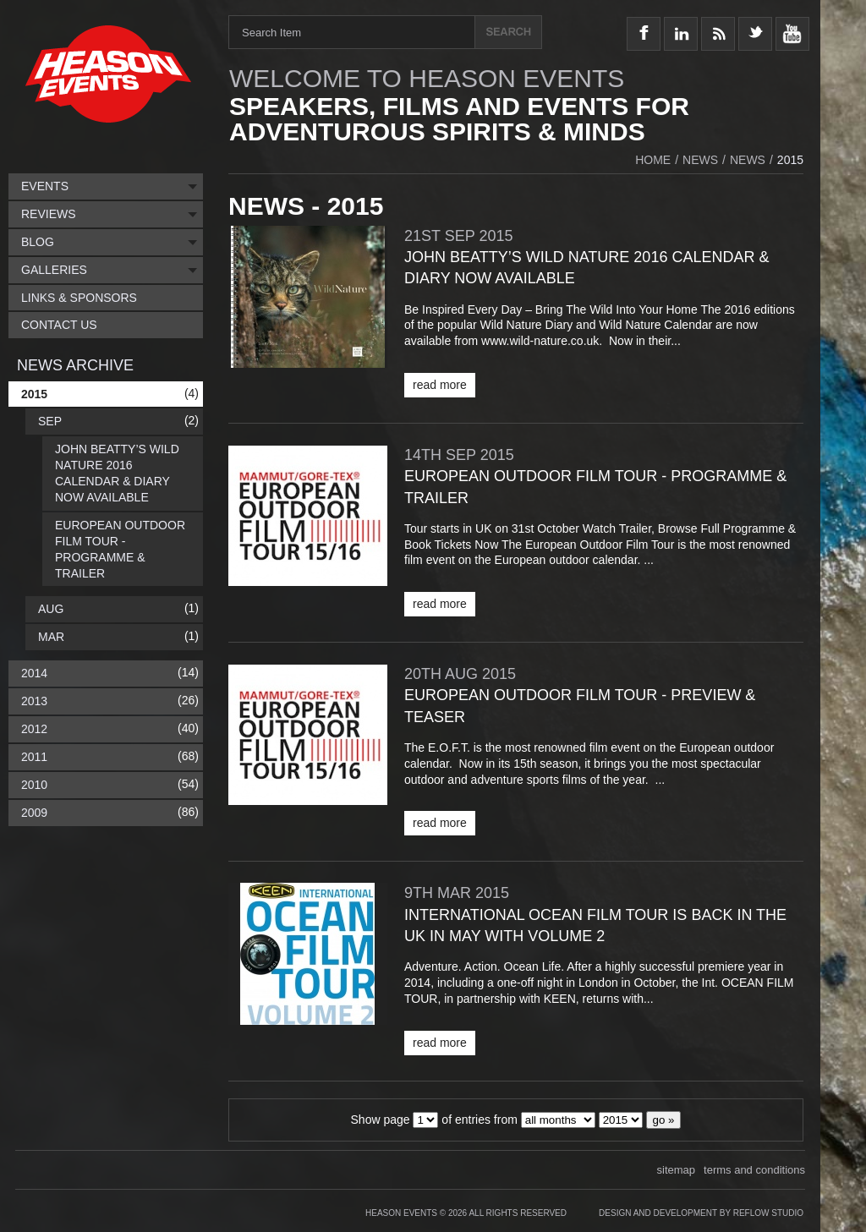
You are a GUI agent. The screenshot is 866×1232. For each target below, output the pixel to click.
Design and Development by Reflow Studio (701, 1213)
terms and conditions (754, 1170)
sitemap (676, 1170)
